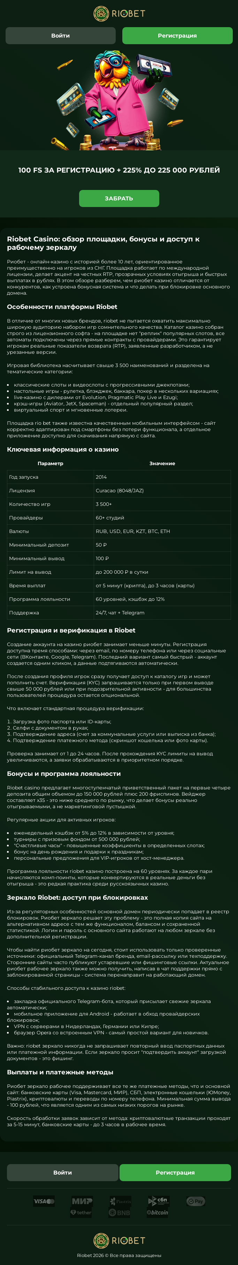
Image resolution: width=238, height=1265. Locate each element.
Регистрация (177, 35)
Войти (60, 35)
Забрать (119, 198)
